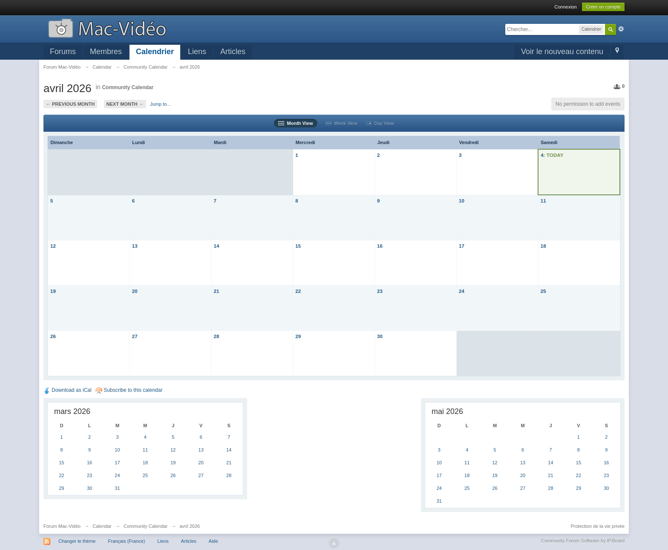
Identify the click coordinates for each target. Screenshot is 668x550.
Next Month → (125, 104)
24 (461, 291)
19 (53, 291)
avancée (621, 29)
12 (53, 246)
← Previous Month (70, 104)
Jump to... (160, 104)
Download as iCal (67, 390)
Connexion (565, 6)
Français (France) (126, 541)
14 (216, 246)
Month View (295, 123)
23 (380, 291)
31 (117, 488)
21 (216, 291)
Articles (232, 51)
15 (298, 246)
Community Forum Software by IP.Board (583, 540)
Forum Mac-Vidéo (62, 526)
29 (298, 336)
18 (543, 246)
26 (53, 336)
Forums (63, 51)
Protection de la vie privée (598, 526)
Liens (197, 51)
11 (543, 200)
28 (216, 336)
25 (543, 291)
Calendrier (155, 51)
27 (135, 336)
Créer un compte (603, 6)
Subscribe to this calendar (128, 390)
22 (298, 291)
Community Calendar (127, 87)
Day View (380, 123)
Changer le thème (76, 541)
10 (461, 200)
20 (135, 291)
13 (135, 246)
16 (380, 246)
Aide (213, 541)
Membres (106, 51)
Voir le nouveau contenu (562, 51)
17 (461, 246)
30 (380, 336)
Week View (341, 123)
